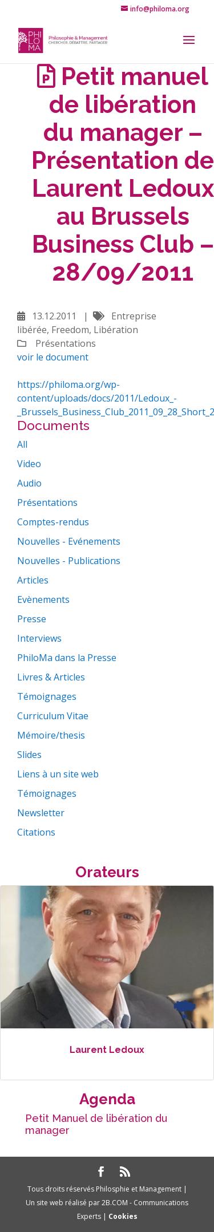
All (22, 444)
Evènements (43, 599)
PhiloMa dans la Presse (66, 657)
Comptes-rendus (53, 522)
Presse (31, 619)
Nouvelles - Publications (68, 560)
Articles (33, 580)
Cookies (123, 1216)
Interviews (39, 638)
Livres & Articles (51, 677)
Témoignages (46, 696)
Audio (29, 483)
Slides (29, 754)
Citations (36, 832)
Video (29, 463)
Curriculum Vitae (52, 716)
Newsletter (40, 813)
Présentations (47, 502)
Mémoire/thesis (51, 735)
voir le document (52, 357)
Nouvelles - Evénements (68, 541)
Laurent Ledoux (107, 1049)
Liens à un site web (58, 774)
